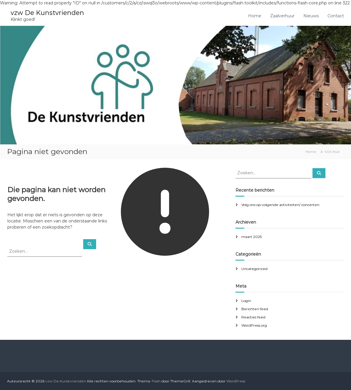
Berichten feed (254, 309)
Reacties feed (253, 317)
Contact (335, 15)
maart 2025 (251, 236)
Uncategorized (254, 268)
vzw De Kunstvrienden (47, 13)
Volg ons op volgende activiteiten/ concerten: (280, 204)
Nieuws (311, 15)
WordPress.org (254, 325)
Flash (156, 381)
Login (246, 300)
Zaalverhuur (282, 15)
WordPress (235, 381)
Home (254, 15)
